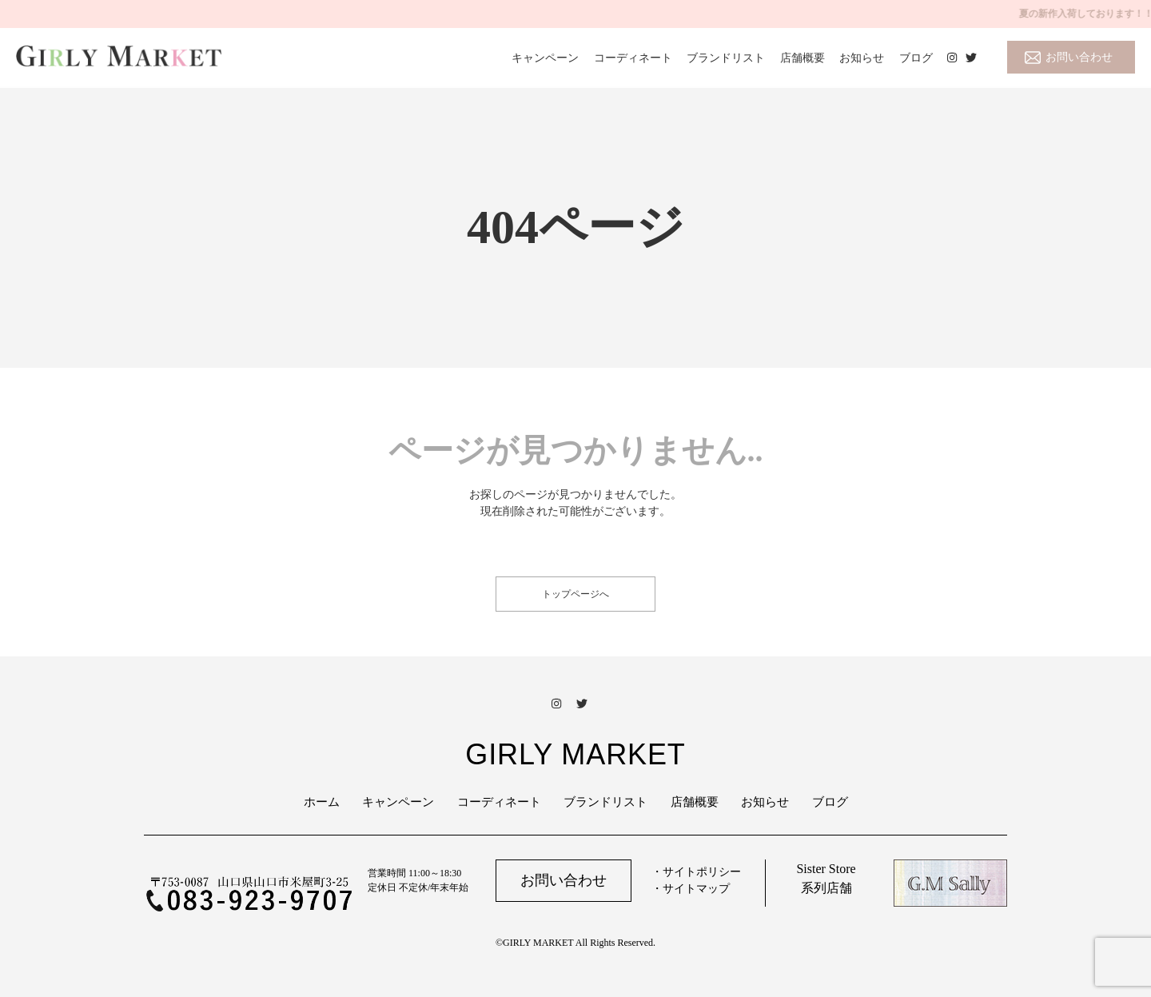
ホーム (322, 802)
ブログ (916, 58)
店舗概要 (802, 58)
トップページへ (575, 594)
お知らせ (861, 58)
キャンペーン (545, 58)
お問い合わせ (1079, 57)
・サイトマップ (690, 889)
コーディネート (633, 58)
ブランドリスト (726, 58)
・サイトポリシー (696, 872)
